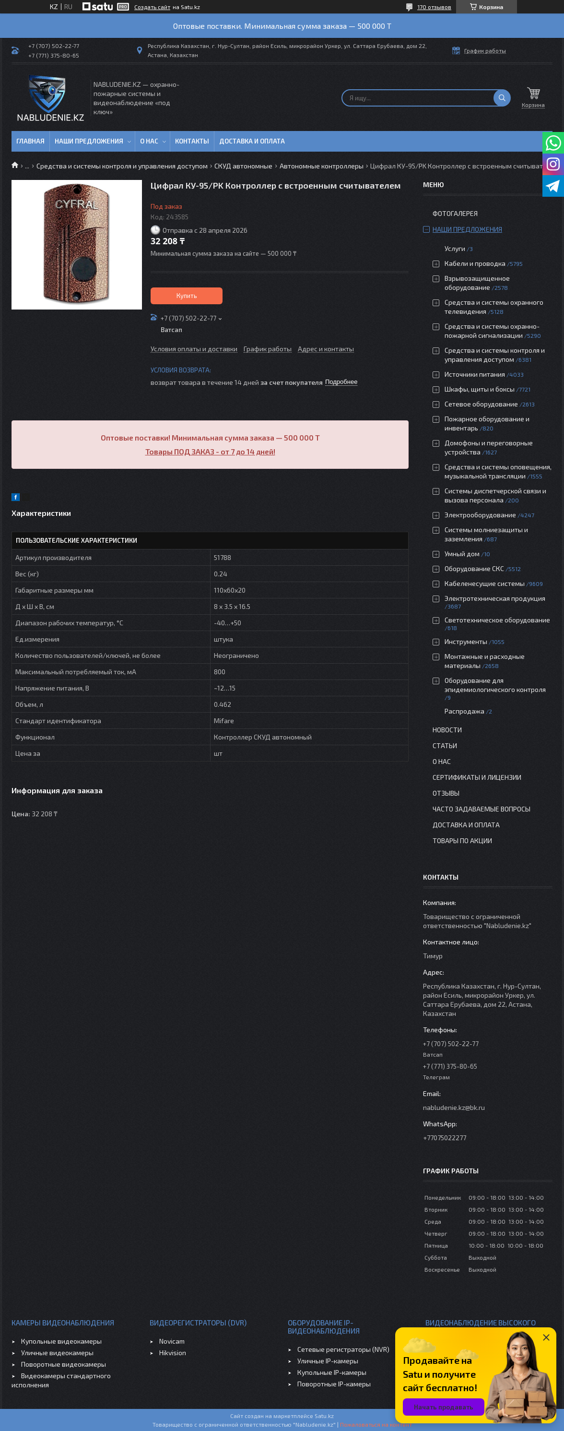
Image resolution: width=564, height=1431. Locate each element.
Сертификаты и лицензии (477, 777)
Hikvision (172, 1352)
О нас (149, 141)
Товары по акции (462, 840)
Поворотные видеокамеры (63, 1364)
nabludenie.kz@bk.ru (454, 1107)
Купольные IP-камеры (331, 1372)
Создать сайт (152, 6)
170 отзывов (434, 6)
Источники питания (475, 374)
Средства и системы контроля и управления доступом (122, 166)
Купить (186, 295)
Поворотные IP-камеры (334, 1384)
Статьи (445, 745)
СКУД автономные (243, 166)
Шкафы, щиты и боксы (480, 389)
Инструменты (466, 641)
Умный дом (462, 553)
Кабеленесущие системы (485, 583)
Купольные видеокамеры (61, 1341)
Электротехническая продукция (495, 598)
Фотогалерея (455, 213)
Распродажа (464, 711)
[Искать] (502, 98)
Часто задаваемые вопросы (481, 809)
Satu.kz (324, 1415)
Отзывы (446, 793)
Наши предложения (89, 141)
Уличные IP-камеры (327, 1361)
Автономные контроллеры (322, 166)
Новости (447, 730)
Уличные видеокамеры (57, 1352)
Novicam (172, 1341)
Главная (30, 141)
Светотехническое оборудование (497, 620)
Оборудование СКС (474, 568)
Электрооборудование (480, 515)
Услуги (455, 248)
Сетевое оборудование (481, 404)
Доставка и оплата (252, 141)
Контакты (192, 141)
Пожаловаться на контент (376, 1424)
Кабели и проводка (475, 263)
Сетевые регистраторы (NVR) (343, 1349)
